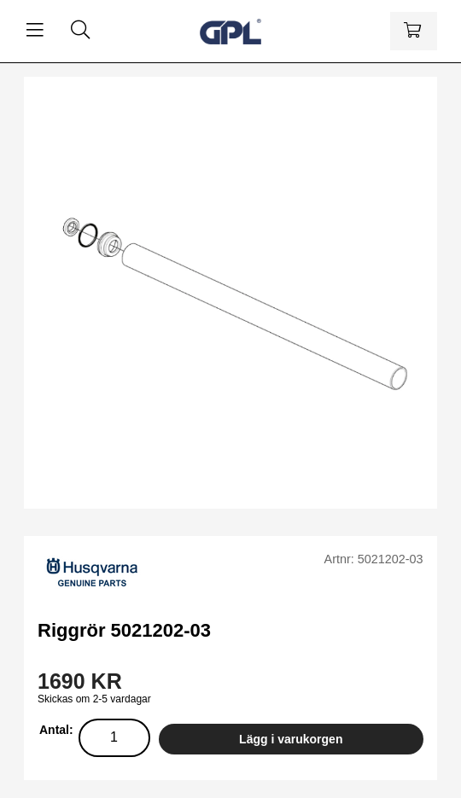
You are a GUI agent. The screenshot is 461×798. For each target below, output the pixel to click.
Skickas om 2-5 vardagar (94, 699)
